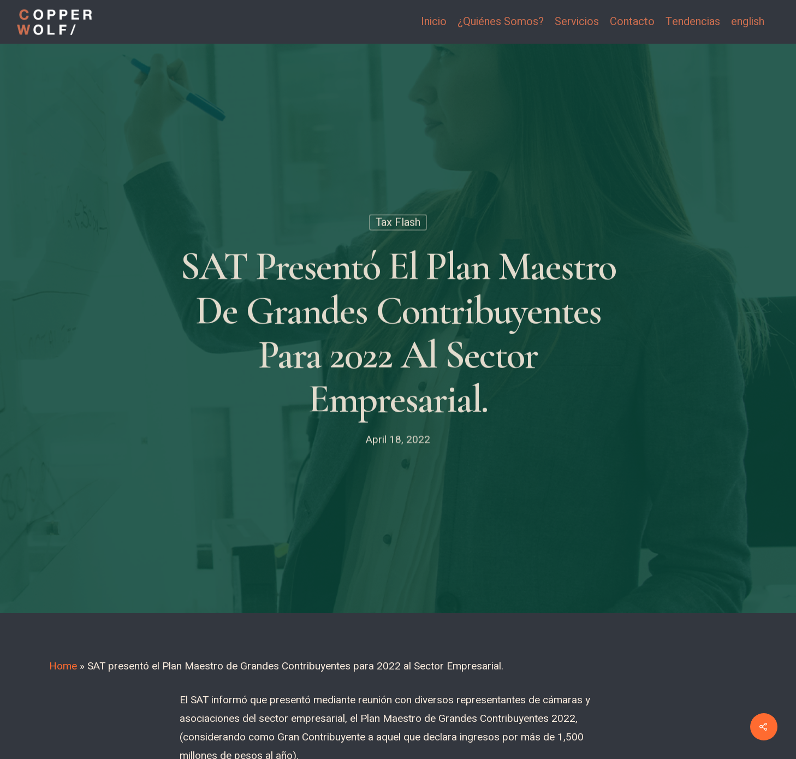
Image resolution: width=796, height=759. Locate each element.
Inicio (434, 22)
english (747, 22)
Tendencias (693, 22)
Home (63, 666)
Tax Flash (398, 224)
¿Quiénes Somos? (501, 22)
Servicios (577, 22)
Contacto (632, 22)
